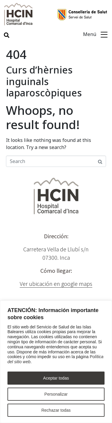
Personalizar (56, 394)
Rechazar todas (55, 410)
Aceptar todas (56, 378)
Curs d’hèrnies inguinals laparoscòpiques (44, 81)
